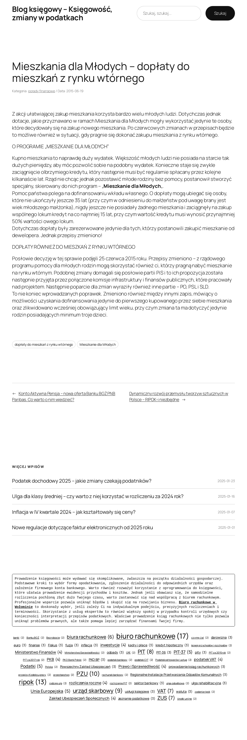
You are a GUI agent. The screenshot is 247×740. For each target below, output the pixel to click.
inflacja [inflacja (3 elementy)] (89, 645)
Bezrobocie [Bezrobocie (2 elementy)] (55, 638)
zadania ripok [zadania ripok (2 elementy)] (205, 692)
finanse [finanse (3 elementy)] (37, 645)
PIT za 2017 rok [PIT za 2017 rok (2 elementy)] (34, 660)
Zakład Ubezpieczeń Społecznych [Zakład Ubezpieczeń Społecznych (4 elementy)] (82, 698)
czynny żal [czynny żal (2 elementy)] (200, 638)
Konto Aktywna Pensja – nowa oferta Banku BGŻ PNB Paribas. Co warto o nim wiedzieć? (63, 396)
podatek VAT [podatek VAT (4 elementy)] (208, 659)
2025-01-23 (226, 481)
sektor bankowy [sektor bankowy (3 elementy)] (149, 683)
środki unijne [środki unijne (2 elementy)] (187, 699)
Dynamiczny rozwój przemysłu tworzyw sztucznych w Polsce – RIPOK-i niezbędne (178, 396)
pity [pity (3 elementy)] (200, 652)
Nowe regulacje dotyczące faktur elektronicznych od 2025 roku (82, 527)
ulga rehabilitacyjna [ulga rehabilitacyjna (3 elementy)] (209, 683)
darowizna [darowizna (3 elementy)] (222, 637)
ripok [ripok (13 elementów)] (33, 681)
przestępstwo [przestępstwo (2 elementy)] (64, 675)
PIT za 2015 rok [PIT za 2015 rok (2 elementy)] (220, 653)
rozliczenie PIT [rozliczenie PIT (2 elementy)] (121, 683)
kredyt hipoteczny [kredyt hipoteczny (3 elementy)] (172, 645)
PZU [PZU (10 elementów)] (88, 674)
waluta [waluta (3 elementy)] (184, 691)
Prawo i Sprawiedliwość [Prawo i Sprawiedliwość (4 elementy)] (142, 666)
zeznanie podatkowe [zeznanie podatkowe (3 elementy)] (136, 698)
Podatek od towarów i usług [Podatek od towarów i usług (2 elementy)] (173, 660)
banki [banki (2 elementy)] (18, 638)
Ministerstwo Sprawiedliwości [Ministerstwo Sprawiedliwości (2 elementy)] (85, 653)
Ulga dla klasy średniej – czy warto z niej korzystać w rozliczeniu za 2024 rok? (98, 496)
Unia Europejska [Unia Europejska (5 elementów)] (50, 691)
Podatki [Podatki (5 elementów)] (32, 666)
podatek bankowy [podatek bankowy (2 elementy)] (120, 660)
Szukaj (220, 13)
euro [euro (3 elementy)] (20, 645)
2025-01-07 (226, 512)
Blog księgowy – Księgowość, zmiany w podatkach (62, 13)
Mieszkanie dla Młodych (98, 344)
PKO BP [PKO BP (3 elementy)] (97, 659)
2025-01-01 (226, 527)
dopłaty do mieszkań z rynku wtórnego (44, 344)
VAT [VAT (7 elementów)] (165, 690)
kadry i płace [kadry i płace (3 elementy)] (140, 645)
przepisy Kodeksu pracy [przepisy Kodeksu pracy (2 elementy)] (34, 675)
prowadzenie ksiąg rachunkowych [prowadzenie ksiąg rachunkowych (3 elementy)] (197, 666)
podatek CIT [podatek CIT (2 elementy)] (144, 660)
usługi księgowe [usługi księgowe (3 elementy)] (140, 691)
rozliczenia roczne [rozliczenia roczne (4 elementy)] (88, 682)
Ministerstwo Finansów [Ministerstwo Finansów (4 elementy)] (38, 652)
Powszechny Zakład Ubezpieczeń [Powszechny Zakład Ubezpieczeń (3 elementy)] (88, 666)
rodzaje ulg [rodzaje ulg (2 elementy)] (58, 683)
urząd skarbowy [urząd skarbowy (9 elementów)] (98, 690)
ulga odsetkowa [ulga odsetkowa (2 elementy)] (177, 683)
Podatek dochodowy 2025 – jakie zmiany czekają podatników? (81, 481)
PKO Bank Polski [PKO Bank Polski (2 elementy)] (75, 660)
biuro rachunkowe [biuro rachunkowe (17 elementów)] (152, 636)
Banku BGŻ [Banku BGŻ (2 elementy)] (35, 638)
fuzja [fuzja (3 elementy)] (72, 645)
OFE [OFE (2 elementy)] (131, 653)
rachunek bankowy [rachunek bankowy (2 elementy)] (115, 675)
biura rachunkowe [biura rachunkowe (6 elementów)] (90, 637)
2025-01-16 (226, 496)
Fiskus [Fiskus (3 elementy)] (55, 645)
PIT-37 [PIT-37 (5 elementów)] (183, 652)
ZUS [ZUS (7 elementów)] (166, 697)
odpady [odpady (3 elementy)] (115, 652)
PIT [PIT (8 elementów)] (146, 651)
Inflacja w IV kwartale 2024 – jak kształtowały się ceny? (74, 512)
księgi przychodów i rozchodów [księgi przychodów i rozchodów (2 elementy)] (211, 645)
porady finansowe (41, 91)
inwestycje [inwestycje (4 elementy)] (113, 645)
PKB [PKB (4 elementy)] (53, 659)
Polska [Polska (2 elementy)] (51, 667)
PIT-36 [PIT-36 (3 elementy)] (164, 652)
